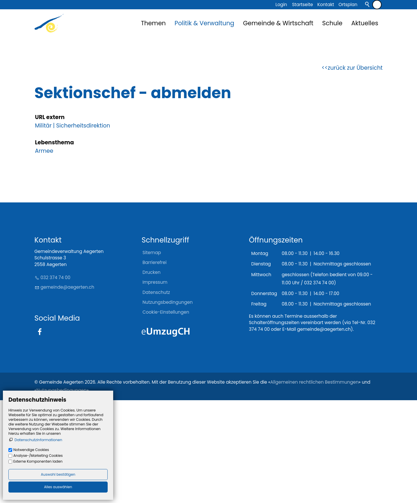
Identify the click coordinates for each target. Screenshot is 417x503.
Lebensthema (54, 245)
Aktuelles (364, 23)
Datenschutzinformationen (38, 439)
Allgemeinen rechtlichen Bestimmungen (314, 485)
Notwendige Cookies (31, 449)
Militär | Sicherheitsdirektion (72, 228)
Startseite (302, 4)
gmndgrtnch (67, 390)
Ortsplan (347, 4)
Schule (332, 23)
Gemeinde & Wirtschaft (278, 23)
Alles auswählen (58, 486)
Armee (44, 253)
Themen (153, 23)
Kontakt (325, 4)
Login (281, 4)
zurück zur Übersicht (355, 170)
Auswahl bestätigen (58, 474)
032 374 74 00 (56, 380)
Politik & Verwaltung (204, 23)
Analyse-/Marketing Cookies (38, 455)
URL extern (50, 220)
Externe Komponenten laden (37, 461)
